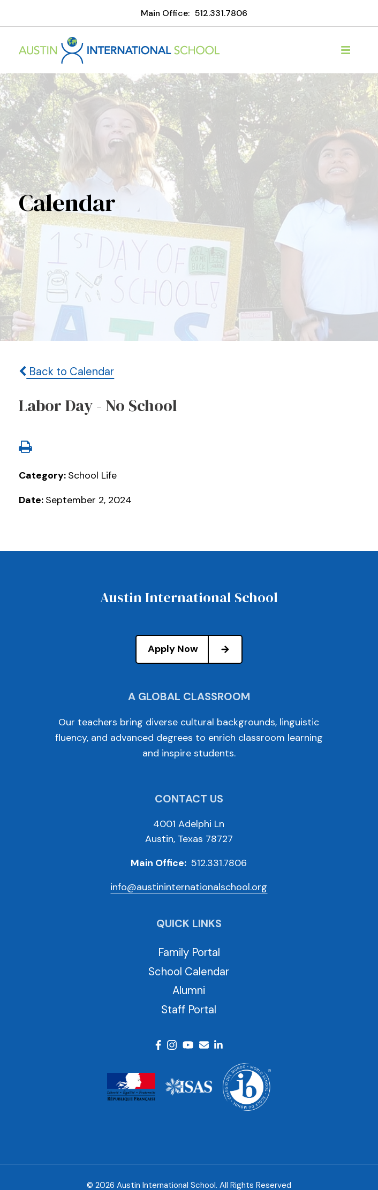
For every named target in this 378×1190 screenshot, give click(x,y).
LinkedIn (218, 1045)
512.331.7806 (221, 13)
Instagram (172, 1045)
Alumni (188, 990)
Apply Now (194, 649)
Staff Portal (188, 1010)
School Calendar (188, 972)
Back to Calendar (66, 371)
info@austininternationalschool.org (188, 887)
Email (204, 1045)
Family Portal (189, 952)
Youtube (188, 1045)
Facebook (158, 1045)
